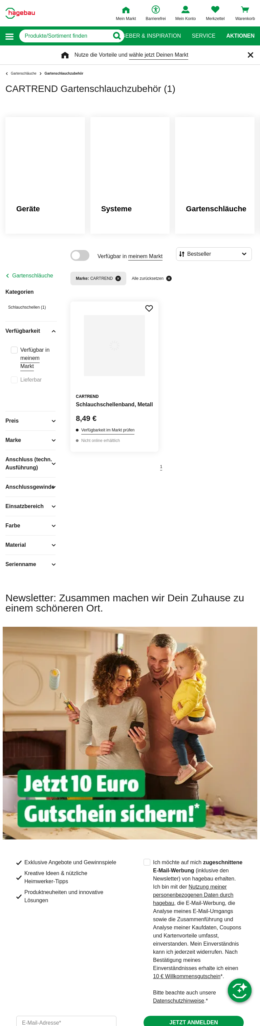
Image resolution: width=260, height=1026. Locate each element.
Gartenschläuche (32, 275)
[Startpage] (20, 13)
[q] (64, 36)
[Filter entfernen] (118, 278)
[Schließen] (250, 55)
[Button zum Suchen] (116, 36)
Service (203, 36)
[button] (9, 36)
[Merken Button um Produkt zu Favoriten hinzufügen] (149, 308)
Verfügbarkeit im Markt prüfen (107, 430)
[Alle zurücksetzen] (169, 278)
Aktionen (240, 36)
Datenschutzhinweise (178, 1001)
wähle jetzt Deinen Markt (158, 55)
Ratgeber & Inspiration (146, 36)
